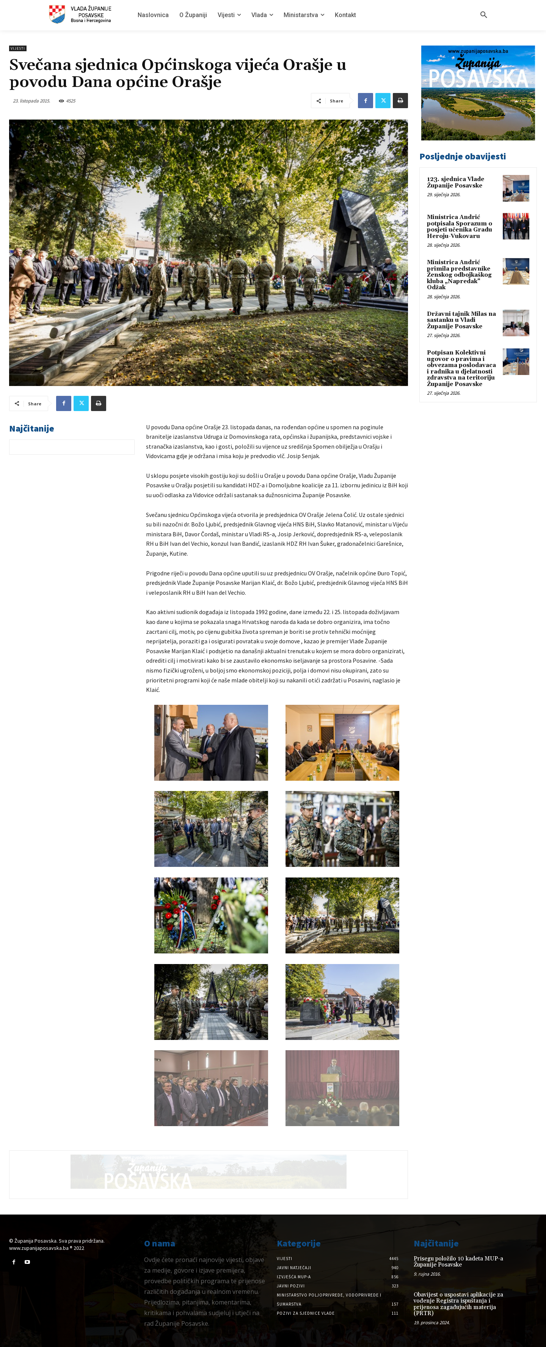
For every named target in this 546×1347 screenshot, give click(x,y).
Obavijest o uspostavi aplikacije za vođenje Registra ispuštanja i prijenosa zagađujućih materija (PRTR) (458, 1304)
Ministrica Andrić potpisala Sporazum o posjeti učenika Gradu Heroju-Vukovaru (459, 227)
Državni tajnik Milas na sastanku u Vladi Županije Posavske (461, 320)
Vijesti (18, 48)
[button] (484, 15)
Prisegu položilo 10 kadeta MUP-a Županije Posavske (458, 1262)
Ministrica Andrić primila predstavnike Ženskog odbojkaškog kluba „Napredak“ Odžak (459, 275)
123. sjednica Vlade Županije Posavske (455, 182)
